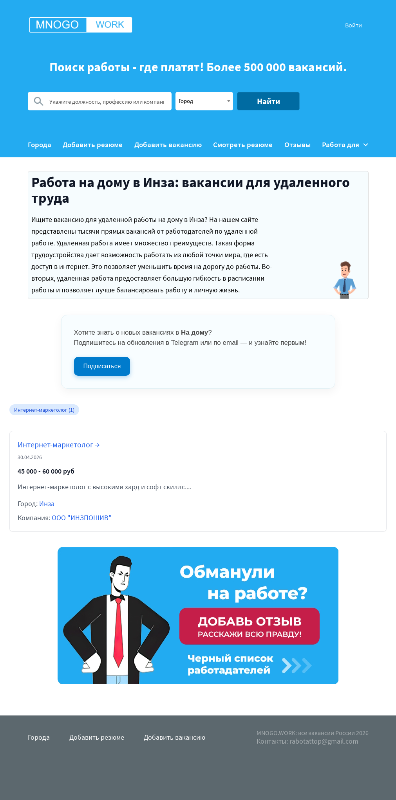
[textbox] (204, 100)
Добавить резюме (93, 144)
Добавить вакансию (168, 144)
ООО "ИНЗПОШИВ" (82, 517)
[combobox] (204, 101)
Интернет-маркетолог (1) (44, 409)
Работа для (345, 144)
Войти (353, 25)
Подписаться (102, 366)
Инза (46, 503)
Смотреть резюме (243, 144)
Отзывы (297, 144)
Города (39, 144)
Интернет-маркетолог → (58, 444)
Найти (268, 101)
